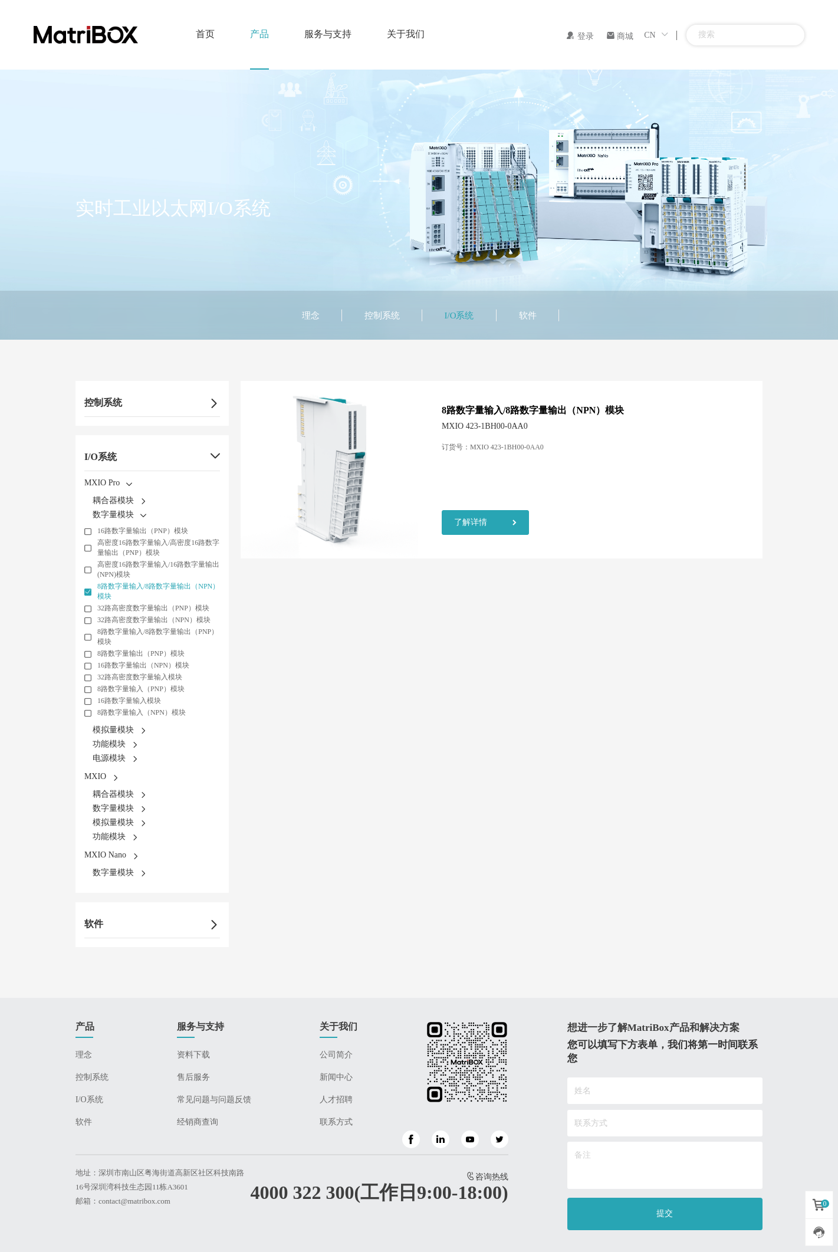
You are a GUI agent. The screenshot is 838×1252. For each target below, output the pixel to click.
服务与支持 (327, 34)
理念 (311, 315)
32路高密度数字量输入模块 (139, 677)
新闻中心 (336, 1077)
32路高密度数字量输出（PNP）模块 (153, 608)
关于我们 (406, 34)
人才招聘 (336, 1099)
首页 (205, 34)
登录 (580, 36)
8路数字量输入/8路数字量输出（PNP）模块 (157, 636)
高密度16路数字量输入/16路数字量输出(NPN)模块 (158, 569)
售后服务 (193, 1077)
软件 (528, 315)
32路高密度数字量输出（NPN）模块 (154, 620)
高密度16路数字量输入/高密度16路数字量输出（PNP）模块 (158, 547)
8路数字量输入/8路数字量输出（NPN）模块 (158, 591)
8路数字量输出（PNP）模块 (141, 653)
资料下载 (193, 1054)
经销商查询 (197, 1122)
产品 (259, 34)
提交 (664, 1213)
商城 (620, 36)
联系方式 (336, 1122)
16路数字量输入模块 (129, 700)
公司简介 (336, 1054)
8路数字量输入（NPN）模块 (141, 712)
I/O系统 (459, 315)
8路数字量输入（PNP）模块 (141, 689)
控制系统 (382, 315)
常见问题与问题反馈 (214, 1099)
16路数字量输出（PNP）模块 (142, 531)
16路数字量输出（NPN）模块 (143, 665)
